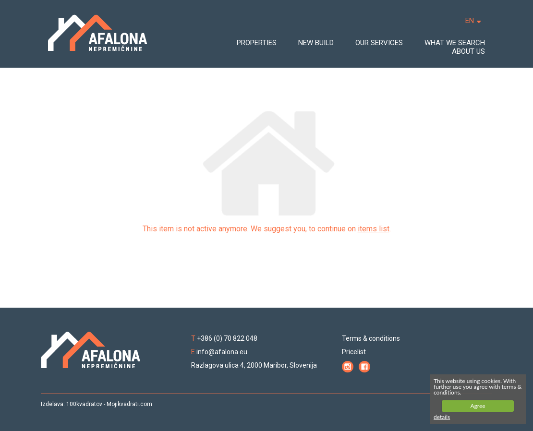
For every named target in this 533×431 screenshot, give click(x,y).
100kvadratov (84, 404)
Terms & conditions (371, 338)
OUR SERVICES (379, 42)
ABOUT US (468, 51)
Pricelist (354, 352)
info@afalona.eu (221, 352)
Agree (477, 405)
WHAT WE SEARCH (454, 42)
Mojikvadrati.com (129, 404)
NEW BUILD (316, 42)
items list (373, 228)
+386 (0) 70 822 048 (227, 338)
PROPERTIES (257, 42)
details (442, 416)
